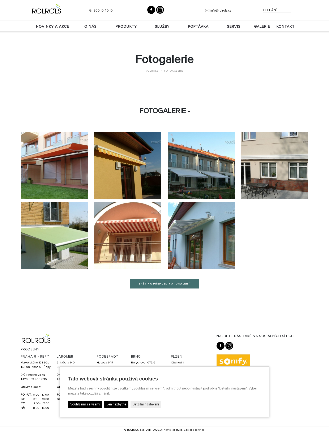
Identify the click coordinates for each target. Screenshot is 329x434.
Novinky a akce (52, 26)
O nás (90, 26)
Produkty (126, 26)
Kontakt (285, 26)
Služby (162, 26)
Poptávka (198, 26)
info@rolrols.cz (220, 10)
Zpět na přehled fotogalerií (164, 283)
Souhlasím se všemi (85, 404)
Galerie (262, 26)
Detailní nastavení (146, 404)
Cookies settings (194, 429)
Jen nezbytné (116, 404)
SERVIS (233, 26)
